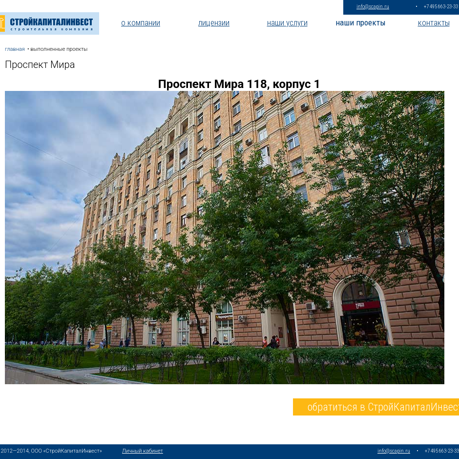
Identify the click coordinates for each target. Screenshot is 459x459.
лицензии (214, 22)
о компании (140, 22)
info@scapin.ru (372, 6)
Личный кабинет (142, 451)
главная (15, 49)
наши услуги (287, 22)
